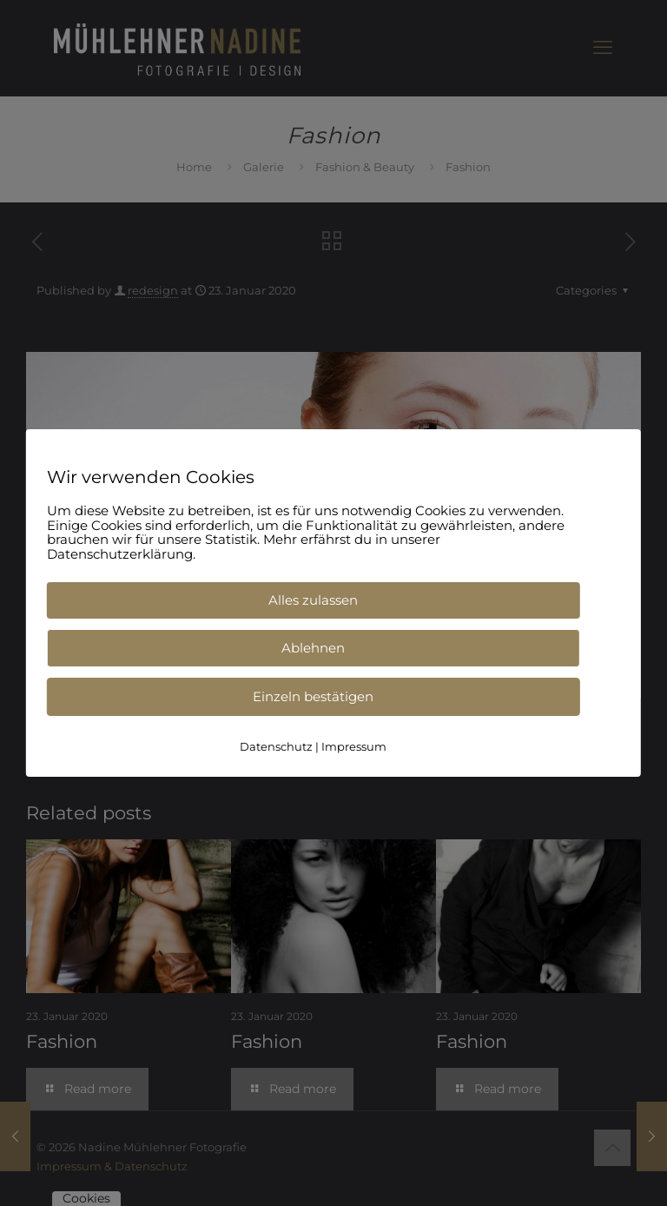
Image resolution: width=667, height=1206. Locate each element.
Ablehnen (313, 647)
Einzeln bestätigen (313, 696)
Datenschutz (276, 746)
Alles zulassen (313, 600)
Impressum (353, 746)
